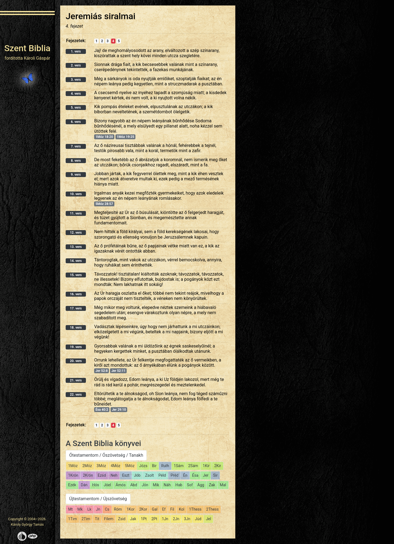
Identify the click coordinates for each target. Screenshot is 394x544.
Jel (208, 519)
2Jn (176, 519)
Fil (172, 509)
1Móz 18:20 (104, 137)
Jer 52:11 (118, 371)
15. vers (76, 275)
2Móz (87, 466)
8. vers (76, 161)
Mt (70, 509)
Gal (155, 509)
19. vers (76, 347)
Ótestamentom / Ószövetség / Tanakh (106, 455)
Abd (133, 485)
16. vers (76, 294)
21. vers (76, 380)
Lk (89, 509)
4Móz (115, 466)
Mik (156, 485)
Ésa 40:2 (101, 410)
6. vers (76, 122)
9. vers (76, 174)
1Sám (179, 466)
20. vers (76, 361)
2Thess (212, 509)
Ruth (165, 466)
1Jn (165, 519)
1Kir (206, 466)
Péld (162, 475)
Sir (215, 475)
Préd (174, 475)
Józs (143, 466)
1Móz (73, 466)
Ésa (195, 475)
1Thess (195, 509)
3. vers (76, 80)
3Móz (101, 466)
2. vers (76, 65)
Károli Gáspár (37, 58)
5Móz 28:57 (104, 204)
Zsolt (149, 475)
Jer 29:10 (119, 410)
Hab (178, 485)
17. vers (76, 308)
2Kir (217, 466)
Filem (108, 519)
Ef (164, 509)
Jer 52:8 (101, 371)
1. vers (76, 51)
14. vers (76, 261)
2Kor (143, 509)
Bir (154, 466)
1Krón (73, 475)
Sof (190, 485)
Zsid (121, 519)
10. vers (76, 194)
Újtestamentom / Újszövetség (98, 498)
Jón (145, 485)
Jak (133, 519)
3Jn (187, 519)
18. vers (76, 327)
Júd (198, 519)
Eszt (125, 475)
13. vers (76, 247)
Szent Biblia (27, 48)
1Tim (72, 519)
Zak (212, 485)
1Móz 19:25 (125, 137)
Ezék (72, 485)
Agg (200, 485)
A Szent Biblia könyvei (103, 443)
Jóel (107, 485)
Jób (137, 475)
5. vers (76, 107)
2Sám (193, 466)
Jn (98, 509)
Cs (107, 509)
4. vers (76, 94)
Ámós (121, 485)
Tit (97, 519)
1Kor (130, 509)
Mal (223, 485)
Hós (95, 485)
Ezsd (102, 475)
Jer (205, 475)
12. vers (76, 233)
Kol (181, 509)
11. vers (76, 213)
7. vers (76, 146)
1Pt (144, 519)
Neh (114, 475)
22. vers (76, 395)
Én (185, 475)
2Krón (88, 475)
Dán (84, 485)
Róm (118, 509)
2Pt (154, 519)
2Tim (86, 519)
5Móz (130, 466)
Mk (80, 509)
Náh (167, 485)
